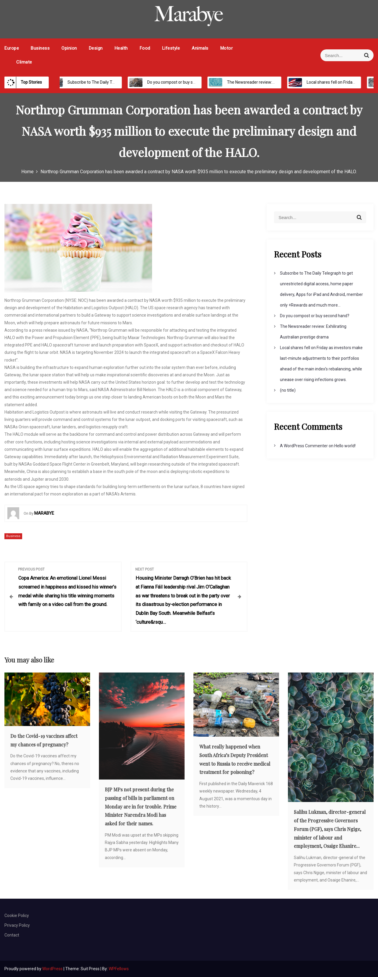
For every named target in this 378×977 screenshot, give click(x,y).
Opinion (69, 48)
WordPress (52, 968)
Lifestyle (171, 48)
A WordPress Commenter (304, 445)
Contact (11, 935)
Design (96, 48)
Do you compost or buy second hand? (176, 82)
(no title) (288, 390)
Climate (24, 62)
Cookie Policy (16, 915)
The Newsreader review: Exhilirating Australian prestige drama (279, 82)
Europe (11, 48)
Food (145, 48)
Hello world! (345, 445)
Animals (200, 48)
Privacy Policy (17, 925)
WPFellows (119, 968)
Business (40, 48)
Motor (226, 48)
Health (121, 48)
